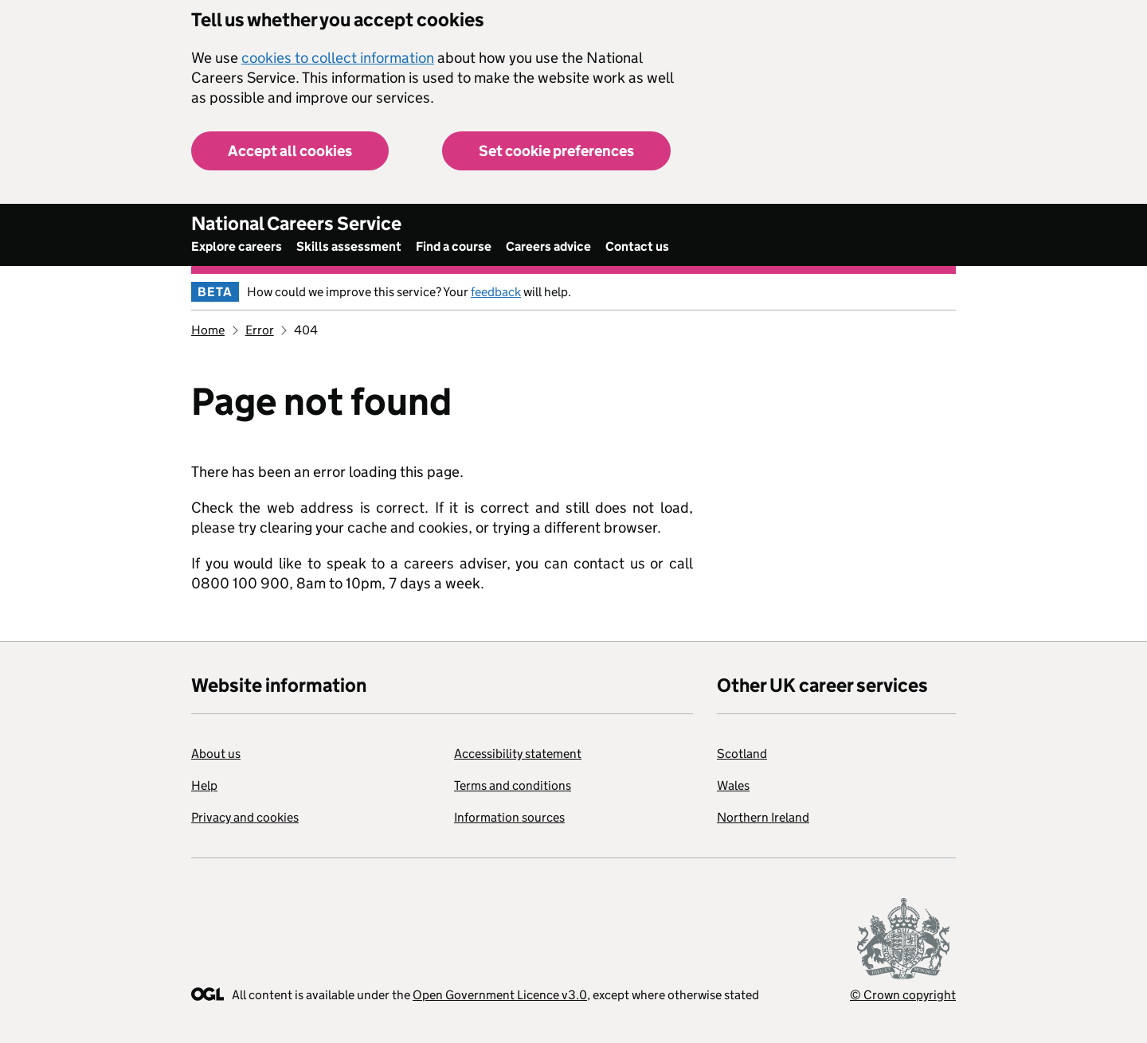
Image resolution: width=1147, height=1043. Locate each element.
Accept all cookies (290, 151)
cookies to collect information (337, 58)
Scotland (742, 753)
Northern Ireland (763, 817)
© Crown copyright (903, 994)
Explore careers (236, 246)
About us (216, 753)
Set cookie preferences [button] (556, 151)
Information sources (509, 817)
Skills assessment (348, 246)
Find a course (453, 246)
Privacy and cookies (245, 817)
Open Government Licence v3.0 (500, 994)
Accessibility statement (517, 753)
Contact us (637, 246)
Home (208, 330)
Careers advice (548, 246)
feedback (496, 291)
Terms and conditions (512, 785)
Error (259, 330)
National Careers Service (296, 223)
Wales (733, 785)
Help (204, 785)
